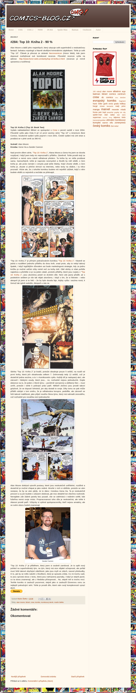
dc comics (107, 97)
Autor (98, 30)
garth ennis (108, 104)
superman (97, 117)
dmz (116, 97)
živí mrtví (114, 126)
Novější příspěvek (18, 677)
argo (124, 91)
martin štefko (59, 602)
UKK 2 (30, 30)
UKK (20, 30)
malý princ (120, 106)
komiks (37, 602)
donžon (123, 97)
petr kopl (102, 112)
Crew (55, 130)
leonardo (110, 106)
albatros (117, 91)
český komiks (101, 125)
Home (11, 30)
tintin (124, 117)
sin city (123, 112)
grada (116, 104)
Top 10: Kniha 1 (40, 152)
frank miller (97, 104)
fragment (122, 101)
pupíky (116, 112)
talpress (117, 117)
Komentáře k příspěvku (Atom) (40, 681)
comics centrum (117, 94)
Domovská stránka (48, 677)
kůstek (102, 106)
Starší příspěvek (77, 677)
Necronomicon (55, 53)
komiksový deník (47, 602)
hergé (95, 106)
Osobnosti (87, 30)
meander (115, 110)
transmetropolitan (99, 120)
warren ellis (107, 123)
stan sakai (109, 115)
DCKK (50, 30)
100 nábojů (97, 91)
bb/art (28, 602)
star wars (121, 115)
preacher (110, 112)
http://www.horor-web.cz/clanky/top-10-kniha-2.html (42, 59)
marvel (105, 109)
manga (96, 109)
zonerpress (120, 122)
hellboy (123, 104)
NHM (40, 30)
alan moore (21, 602)
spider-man (97, 115)
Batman (75, 30)
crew (32, 602)
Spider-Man (62, 30)
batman (96, 94)
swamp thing (107, 117)
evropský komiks (104, 100)
